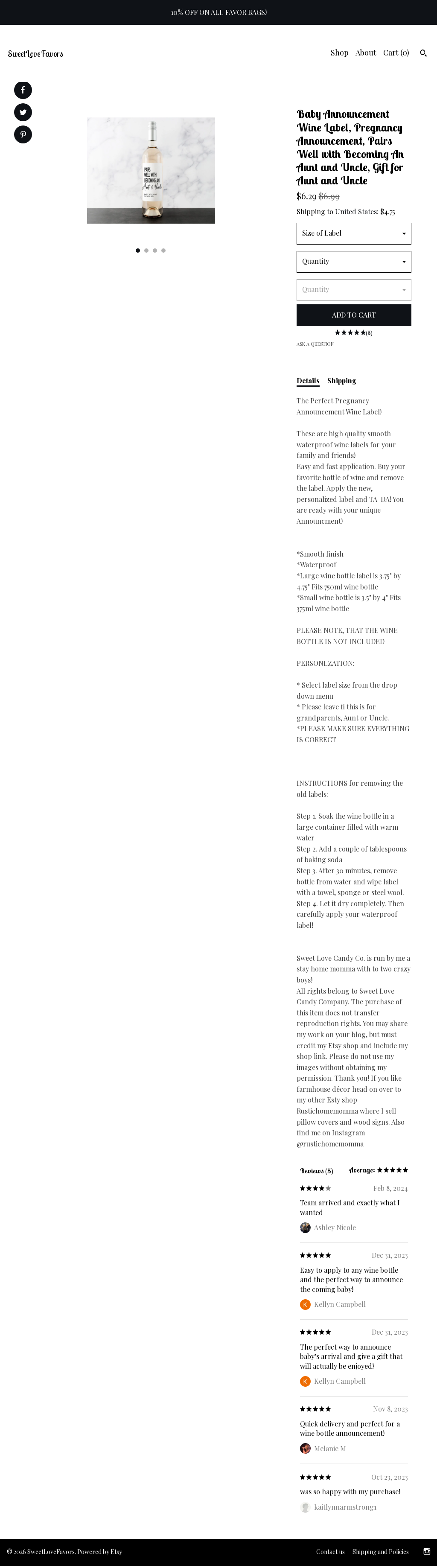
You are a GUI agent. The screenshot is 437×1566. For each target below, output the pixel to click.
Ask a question (315, 344)
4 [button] (163, 250)
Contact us (330, 1552)
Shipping (341, 380)
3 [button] (155, 250)
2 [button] (146, 250)
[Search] (423, 54)
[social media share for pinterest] (23, 135)
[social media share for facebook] (22, 90)
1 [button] (138, 250)
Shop (340, 52)
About (365, 52)
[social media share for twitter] (23, 113)
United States (356, 211)
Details (308, 380)
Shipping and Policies (381, 1552)
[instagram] (427, 1552)
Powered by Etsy (99, 1552)
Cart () (396, 52)
